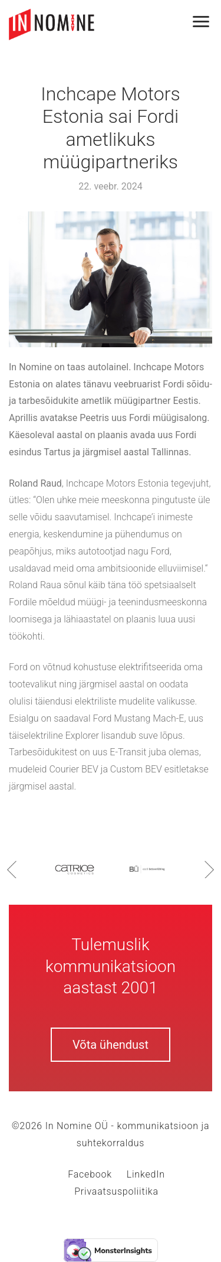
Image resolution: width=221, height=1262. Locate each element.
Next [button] (209, 869)
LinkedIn (146, 1174)
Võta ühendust (110, 1045)
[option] (74, 869)
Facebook (90, 1174)
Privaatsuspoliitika (116, 1191)
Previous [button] (12, 869)
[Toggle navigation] (207, 22)
